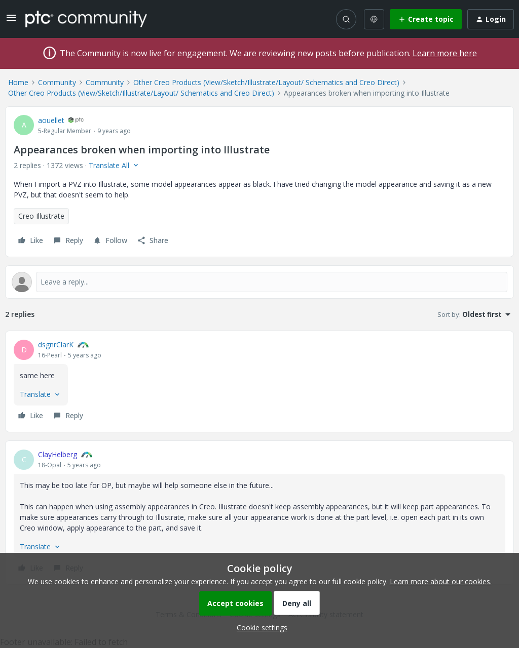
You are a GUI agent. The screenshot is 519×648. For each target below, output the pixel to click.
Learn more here (445, 53)
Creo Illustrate (41, 216)
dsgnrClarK (55, 344)
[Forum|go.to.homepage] (86, 19)
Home (18, 82)
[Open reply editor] (259, 282)
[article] (259, 381)
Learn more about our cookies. (441, 581)
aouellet (51, 120)
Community (57, 82)
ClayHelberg (57, 454)
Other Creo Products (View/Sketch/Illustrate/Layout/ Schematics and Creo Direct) (266, 82)
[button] (11, 21)
